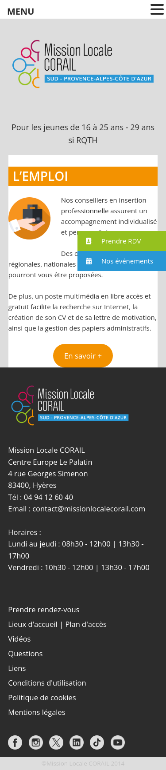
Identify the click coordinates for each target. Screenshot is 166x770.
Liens (17, 668)
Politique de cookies (42, 697)
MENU (20, 11)
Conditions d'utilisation (47, 683)
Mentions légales (36, 712)
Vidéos (19, 639)
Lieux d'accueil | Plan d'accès (57, 624)
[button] (82, 356)
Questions (25, 653)
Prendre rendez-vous (43, 609)
